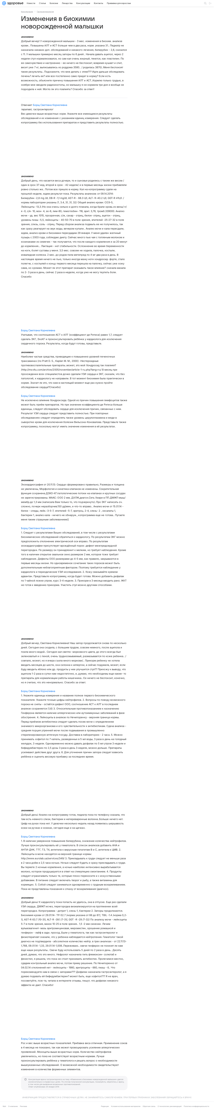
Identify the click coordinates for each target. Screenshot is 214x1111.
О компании (13, 1106)
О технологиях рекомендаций (170, 1106)
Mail (4, 1106)
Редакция (105, 1106)
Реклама (23, 1106)
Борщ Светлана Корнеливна (50, 105)
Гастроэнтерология (45, 12)
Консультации (27, 12)
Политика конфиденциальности (196, 1106)
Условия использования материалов (125, 1106)
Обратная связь (149, 1106)
